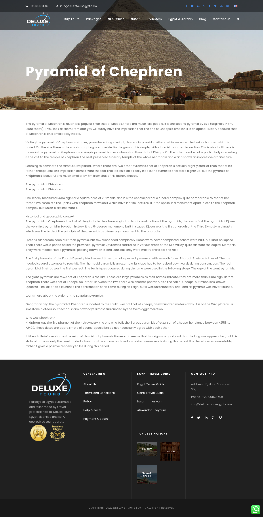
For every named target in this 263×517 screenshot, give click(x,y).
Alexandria (144, 410)
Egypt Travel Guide (150, 384)
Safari (135, 19)
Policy (87, 401)
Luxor (141, 401)
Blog (202, 19)
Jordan (170, 451)
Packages (93, 19)
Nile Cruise (116, 19)
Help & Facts (92, 410)
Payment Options (95, 419)
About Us (89, 384)
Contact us (221, 19)
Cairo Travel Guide (150, 393)
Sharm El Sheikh (147, 474)
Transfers (154, 19)
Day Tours (72, 19)
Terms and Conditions (99, 393)
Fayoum (160, 410)
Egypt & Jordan (180, 19)
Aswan (156, 401)
